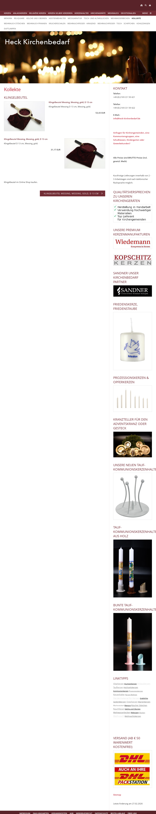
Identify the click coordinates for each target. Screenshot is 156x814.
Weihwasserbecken (121, 712)
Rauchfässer (118, 709)
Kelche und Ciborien (132, 709)
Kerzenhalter (119, 694)
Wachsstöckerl (118, 705)
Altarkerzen (118, 683)
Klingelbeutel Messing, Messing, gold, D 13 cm (70, 102)
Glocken (142, 713)
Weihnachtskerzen (133, 716)
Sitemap (117, 794)
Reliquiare (135, 712)
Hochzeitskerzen (131, 687)
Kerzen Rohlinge (131, 695)
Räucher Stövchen (139, 705)
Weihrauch (118, 716)
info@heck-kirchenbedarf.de (126, 118)
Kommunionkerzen (120, 691)
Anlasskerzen (143, 683)
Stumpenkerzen (130, 684)
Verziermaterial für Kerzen (126, 698)
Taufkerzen (118, 687)
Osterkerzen (132, 701)
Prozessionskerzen (136, 691)
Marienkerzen (144, 702)
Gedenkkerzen (119, 702)
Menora (127, 705)
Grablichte (144, 698)
